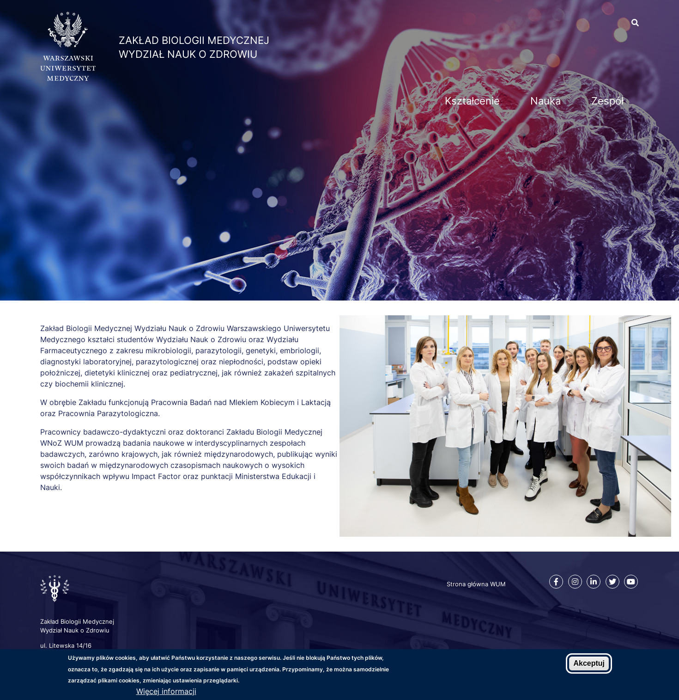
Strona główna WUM (476, 584)
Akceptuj (589, 663)
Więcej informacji (166, 691)
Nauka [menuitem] (545, 101)
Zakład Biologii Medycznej (194, 40)
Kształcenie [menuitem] (472, 101)
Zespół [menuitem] (607, 101)
